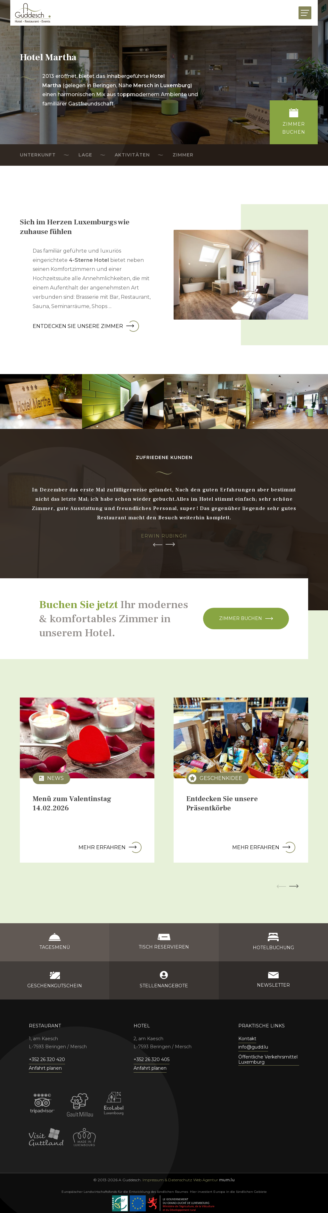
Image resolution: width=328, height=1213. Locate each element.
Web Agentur (205, 1179)
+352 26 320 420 (47, 1059)
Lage (85, 155)
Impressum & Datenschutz (167, 1179)
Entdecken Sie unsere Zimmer (86, 326)
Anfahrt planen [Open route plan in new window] (45, 1068)
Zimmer (183, 155)
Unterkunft (38, 155)
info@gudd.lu (253, 1047)
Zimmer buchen (240, 618)
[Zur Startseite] (33, 12)
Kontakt (247, 1039)
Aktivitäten (132, 155)
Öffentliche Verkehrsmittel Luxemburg (268, 1060)
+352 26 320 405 (151, 1059)
